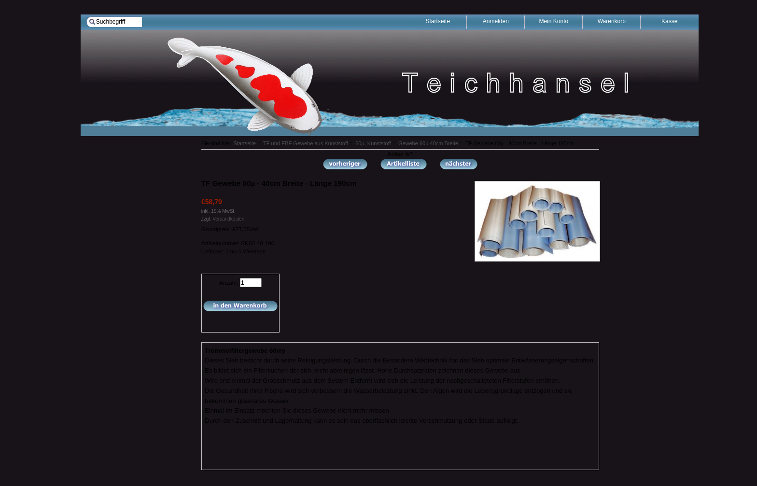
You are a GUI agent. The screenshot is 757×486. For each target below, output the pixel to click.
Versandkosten (228, 219)
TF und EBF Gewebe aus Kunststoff (305, 143)
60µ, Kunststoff (373, 143)
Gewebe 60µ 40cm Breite (428, 143)
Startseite (244, 143)
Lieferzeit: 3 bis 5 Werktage (233, 251)
